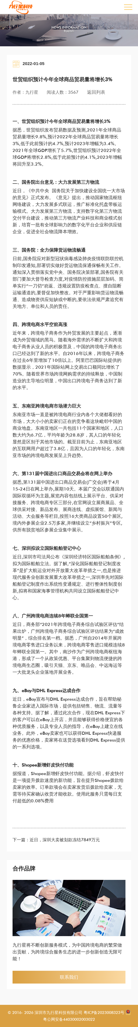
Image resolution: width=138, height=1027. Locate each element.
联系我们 (69, 977)
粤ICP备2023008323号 (103, 1012)
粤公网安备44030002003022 (69, 1019)
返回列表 (96, 92)
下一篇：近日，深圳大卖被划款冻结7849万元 (56, 839)
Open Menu (128, 7)
